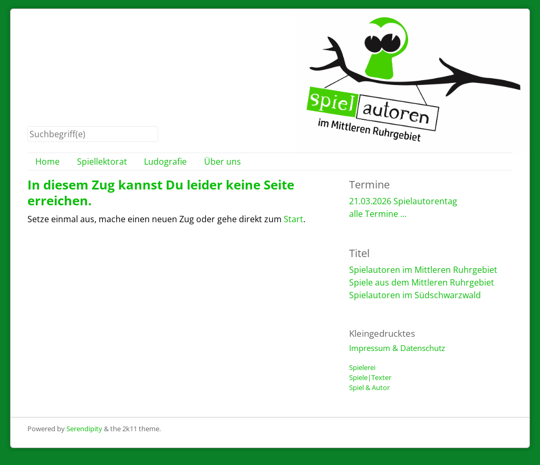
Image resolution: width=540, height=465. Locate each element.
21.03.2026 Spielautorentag (403, 201)
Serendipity (84, 428)
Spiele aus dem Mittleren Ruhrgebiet (421, 282)
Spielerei (362, 367)
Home (47, 161)
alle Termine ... (378, 214)
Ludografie (165, 161)
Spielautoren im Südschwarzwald (415, 295)
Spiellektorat (102, 161)
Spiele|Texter (370, 377)
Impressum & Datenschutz (397, 348)
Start (293, 219)
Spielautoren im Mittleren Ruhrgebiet (423, 270)
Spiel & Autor (369, 387)
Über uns (222, 161)
